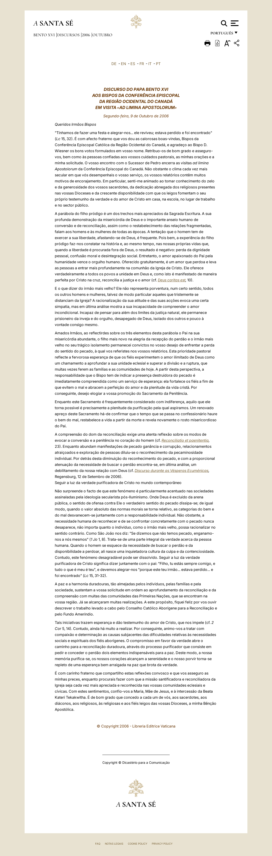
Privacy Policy (162, 843)
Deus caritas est (171, 280)
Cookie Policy (137, 843)
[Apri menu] (234, 23)
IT (150, 63)
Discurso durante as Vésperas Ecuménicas (171, 470)
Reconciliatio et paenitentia (185, 440)
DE (114, 63)
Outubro (102, 34)
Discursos (69, 34)
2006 (86, 34)
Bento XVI (44, 34)
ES (132, 63)
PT (158, 63)
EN (123, 63)
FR (141, 63)
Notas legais (114, 843)
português (221, 34)
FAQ (97, 843)
